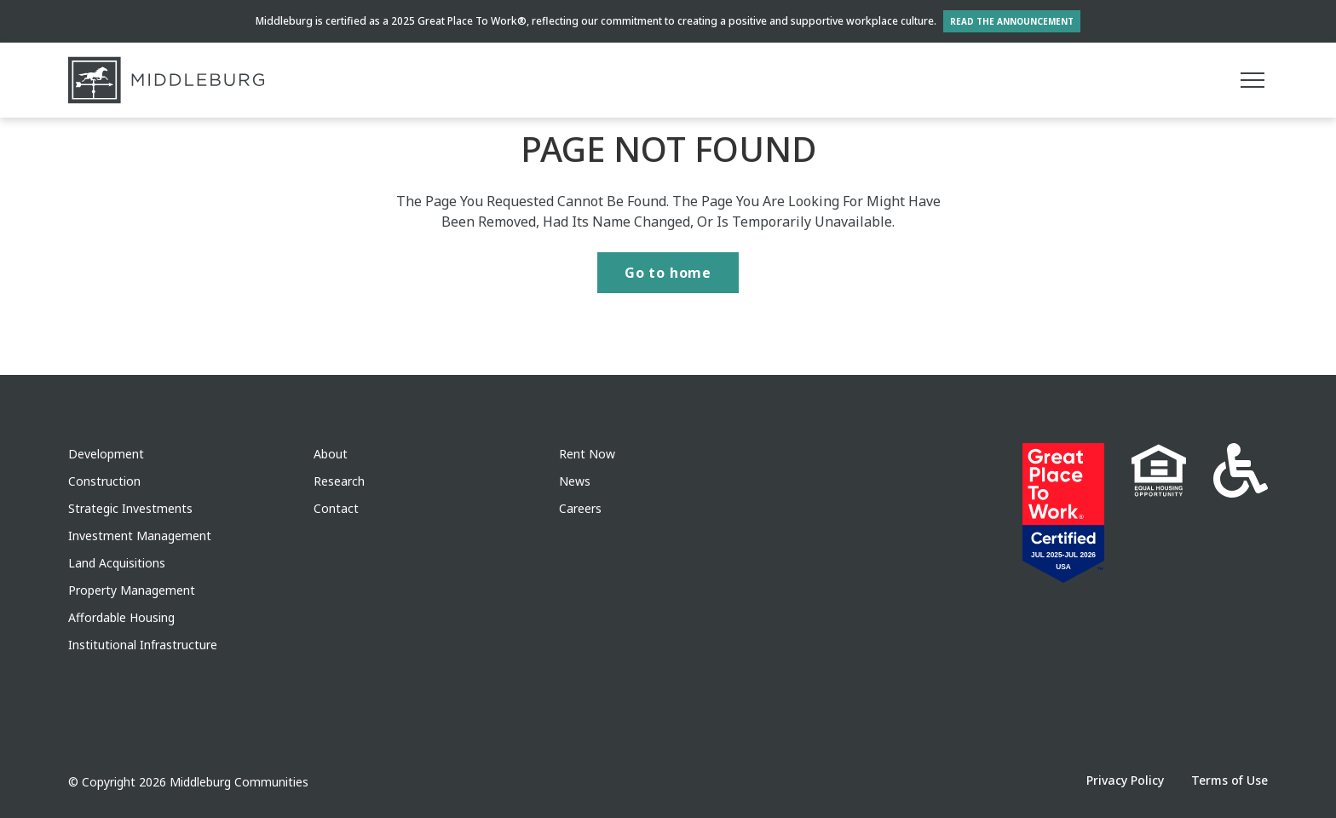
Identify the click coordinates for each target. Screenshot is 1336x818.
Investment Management (139, 535)
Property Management (131, 590)
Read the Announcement (1012, 21)
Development (106, 454)
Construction (104, 481)
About (331, 454)
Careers (580, 508)
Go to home (668, 272)
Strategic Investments (130, 508)
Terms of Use (1229, 780)
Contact (336, 508)
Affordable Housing (121, 617)
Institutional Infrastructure (142, 645)
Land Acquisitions (116, 563)
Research (339, 481)
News (574, 481)
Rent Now (587, 454)
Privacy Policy (1125, 780)
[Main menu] (1252, 80)
